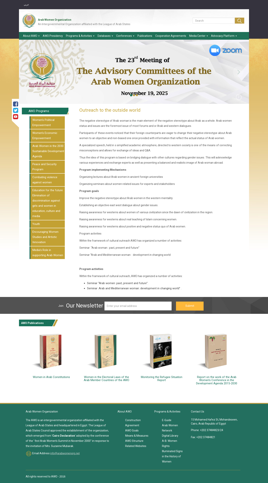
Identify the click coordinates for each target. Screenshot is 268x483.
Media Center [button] (198, 35)
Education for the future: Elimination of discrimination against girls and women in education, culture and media (47, 203)
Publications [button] (144, 35)
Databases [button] (105, 35)
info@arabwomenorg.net (65, 453)
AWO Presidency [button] (53, 35)
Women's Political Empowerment (43, 122)
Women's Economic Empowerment (44, 135)
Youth (36, 224)
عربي (26, 4)
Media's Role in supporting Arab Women (47, 252)
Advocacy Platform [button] (224, 35)
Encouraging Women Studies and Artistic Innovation (45, 237)
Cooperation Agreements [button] (170, 35)
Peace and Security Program (44, 166)
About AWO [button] (31, 35)
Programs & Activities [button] (80, 35)
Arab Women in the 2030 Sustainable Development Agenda (48, 151)
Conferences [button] (125, 35)
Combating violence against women (44, 179)
